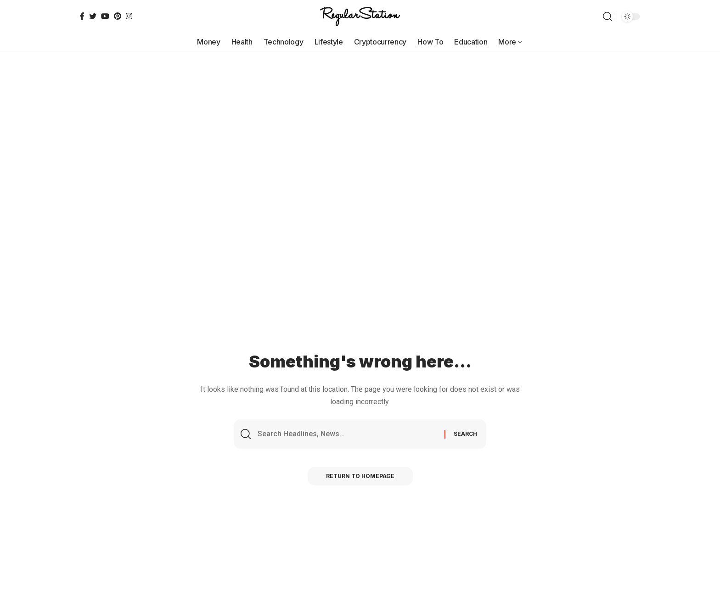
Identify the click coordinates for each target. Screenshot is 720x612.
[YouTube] (105, 16)
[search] (607, 16)
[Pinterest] (118, 16)
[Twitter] (93, 16)
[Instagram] (129, 16)
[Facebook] (82, 16)
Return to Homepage (360, 476)
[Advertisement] (360, 120)
